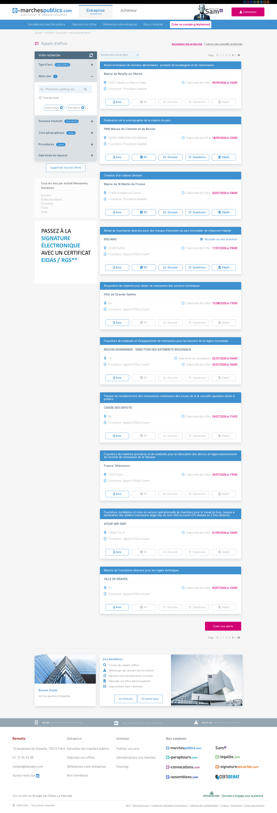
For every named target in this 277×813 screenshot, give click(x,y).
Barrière (46, 195)
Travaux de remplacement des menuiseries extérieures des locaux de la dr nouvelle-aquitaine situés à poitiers (169, 398)
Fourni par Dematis (254, 801)
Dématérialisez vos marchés (136, 757)
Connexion (248, 12)
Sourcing (122, 766)
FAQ (128, 801)
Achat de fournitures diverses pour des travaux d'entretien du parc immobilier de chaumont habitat (167, 230)
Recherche (236, 801)
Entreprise (96, 11)
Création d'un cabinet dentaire (123, 175)
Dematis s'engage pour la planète (243, 793)
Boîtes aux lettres (51, 199)
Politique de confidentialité (204, 801)
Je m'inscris (125, 698)
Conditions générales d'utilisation (169, 801)
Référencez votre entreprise (120, 24)
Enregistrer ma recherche (187, 44)
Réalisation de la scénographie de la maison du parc (137, 120)
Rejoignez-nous (141, 801)
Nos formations (77, 775)
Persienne (47, 203)
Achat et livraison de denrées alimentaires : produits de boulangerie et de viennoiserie (159, 65)
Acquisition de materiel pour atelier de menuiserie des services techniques (152, 285)
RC (143, 102)
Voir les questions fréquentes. (55, 696)
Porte (44, 207)
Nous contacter (153, 24)
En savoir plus (150, 698)
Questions (197, 102)
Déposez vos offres (84, 24)
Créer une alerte (223, 626)
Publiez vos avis (127, 749)
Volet (44, 211)
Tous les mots (50, 97)
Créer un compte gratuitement (190, 24)
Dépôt (224, 102)
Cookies (224, 801)
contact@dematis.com (28, 766)
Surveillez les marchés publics (46, 24)
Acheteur (128, 11)
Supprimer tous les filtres (65, 167)
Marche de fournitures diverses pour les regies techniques (141, 570)
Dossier (170, 102)
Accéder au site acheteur (218, 239)
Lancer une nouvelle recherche (224, 44)
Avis (117, 102)
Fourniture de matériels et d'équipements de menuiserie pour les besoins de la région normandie (166, 341)
